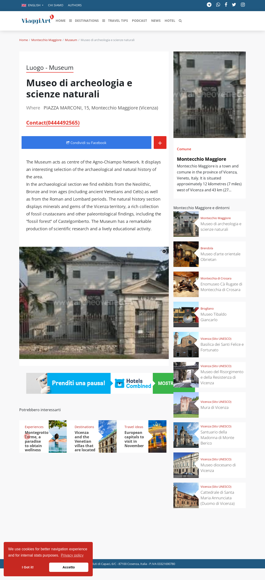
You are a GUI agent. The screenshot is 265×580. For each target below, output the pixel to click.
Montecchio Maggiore (46, 40)
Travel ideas (134, 427)
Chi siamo (55, 5)
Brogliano (207, 308)
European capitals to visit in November (134, 439)
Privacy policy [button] (72, 555)
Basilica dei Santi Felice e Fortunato (222, 347)
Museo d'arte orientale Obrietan (220, 256)
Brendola (207, 248)
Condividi (86, 142)
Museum (71, 40)
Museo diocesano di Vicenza (218, 467)
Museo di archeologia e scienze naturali (221, 226)
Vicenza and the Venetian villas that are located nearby (85, 443)
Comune (184, 149)
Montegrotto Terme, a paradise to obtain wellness (36, 441)
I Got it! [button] (28, 567)
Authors (75, 5)
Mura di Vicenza (215, 407)
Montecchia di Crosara (216, 278)
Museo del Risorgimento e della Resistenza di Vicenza (222, 377)
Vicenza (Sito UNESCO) (216, 338)
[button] (32, 5)
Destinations (84, 427)
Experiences (34, 427)
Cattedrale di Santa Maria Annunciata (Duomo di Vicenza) (218, 498)
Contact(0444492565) (53, 122)
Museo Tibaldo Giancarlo (214, 316)
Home (23, 40)
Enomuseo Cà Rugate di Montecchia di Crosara (221, 286)
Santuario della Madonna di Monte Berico (217, 437)
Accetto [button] (69, 567)
